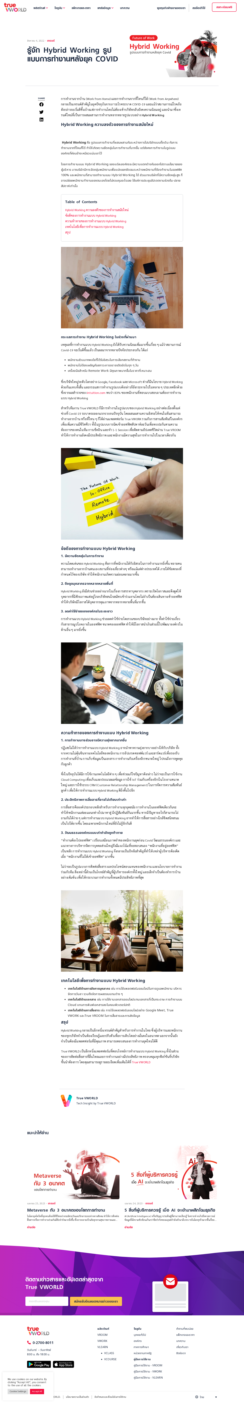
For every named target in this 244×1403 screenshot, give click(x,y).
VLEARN (102, 1347)
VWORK (102, 1341)
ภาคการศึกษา (141, 1347)
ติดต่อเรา (181, 1353)
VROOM (102, 1335)
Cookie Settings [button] (18, 1391)
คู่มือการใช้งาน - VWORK (148, 1372)
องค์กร (138, 1341)
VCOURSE (110, 1359)
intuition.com (96, 393)
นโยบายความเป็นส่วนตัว (77, 1397)
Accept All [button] (37, 1391)
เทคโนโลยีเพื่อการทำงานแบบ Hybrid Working (94, 227)
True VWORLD (141, 1062)
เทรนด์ (51, 40)
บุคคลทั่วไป (140, 1335)
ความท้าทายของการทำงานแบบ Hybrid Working (95, 221)
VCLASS (109, 1353)
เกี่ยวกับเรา (182, 1347)
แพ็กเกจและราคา (185, 1335)
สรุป (67, 232)
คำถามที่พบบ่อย (185, 1329)
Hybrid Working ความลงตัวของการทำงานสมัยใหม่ (97, 210)
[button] (41, 104)
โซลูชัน (137, 1329)
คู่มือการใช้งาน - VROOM (148, 1365)
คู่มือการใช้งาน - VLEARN (148, 1378)
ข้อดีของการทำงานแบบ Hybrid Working (90, 215)
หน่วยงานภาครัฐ (142, 1353)
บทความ (180, 1341)
